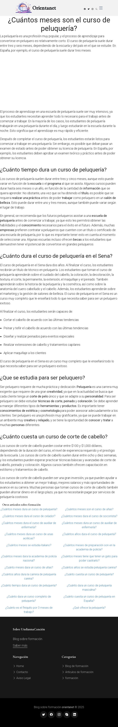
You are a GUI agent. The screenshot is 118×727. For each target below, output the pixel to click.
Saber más (20, 645)
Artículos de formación (77, 672)
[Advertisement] (59, 81)
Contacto (20, 672)
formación (70, 678)
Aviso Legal (22, 678)
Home (18, 666)
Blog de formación (75, 666)
